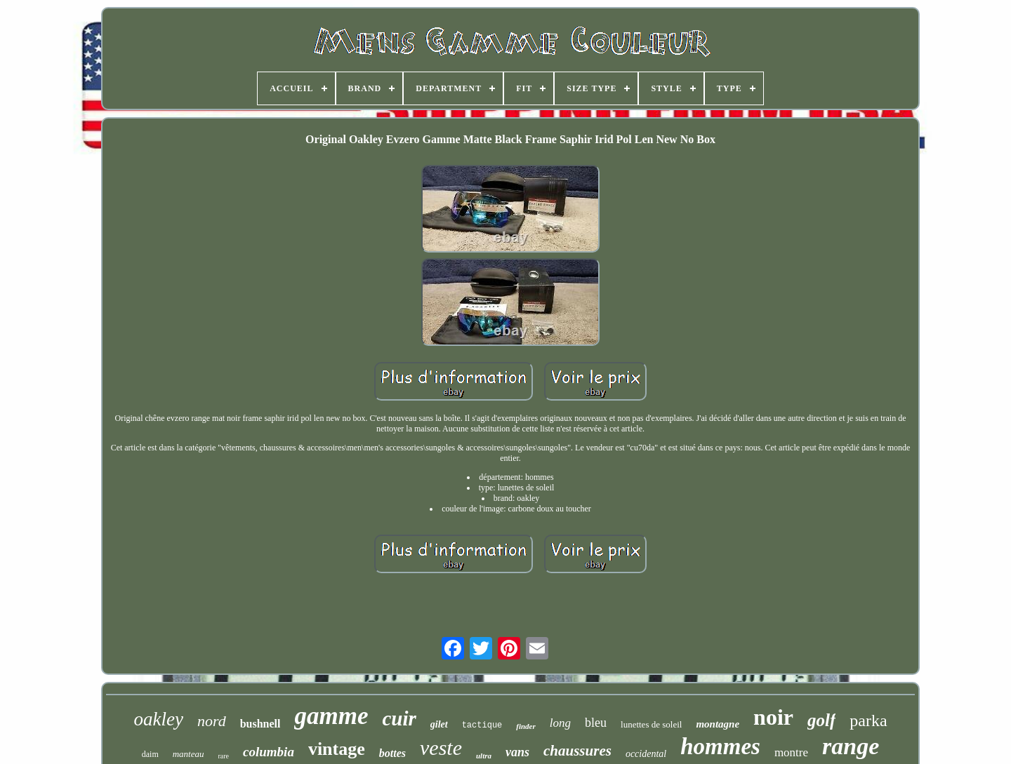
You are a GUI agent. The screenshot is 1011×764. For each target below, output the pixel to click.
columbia (268, 751)
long (560, 723)
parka (868, 720)
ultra (483, 755)
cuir (399, 718)
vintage (336, 749)
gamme (331, 716)
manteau (188, 754)
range (850, 746)
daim (150, 754)
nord (211, 721)
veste (441, 747)
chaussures (577, 750)
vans (517, 752)
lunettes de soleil (651, 724)
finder (526, 726)
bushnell (260, 724)
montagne (717, 724)
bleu (596, 723)
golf (821, 720)
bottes (392, 753)
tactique (482, 725)
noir (773, 717)
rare (224, 756)
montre (791, 752)
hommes (720, 746)
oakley (158, 719)
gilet (439, 724)
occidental (646, 754)
